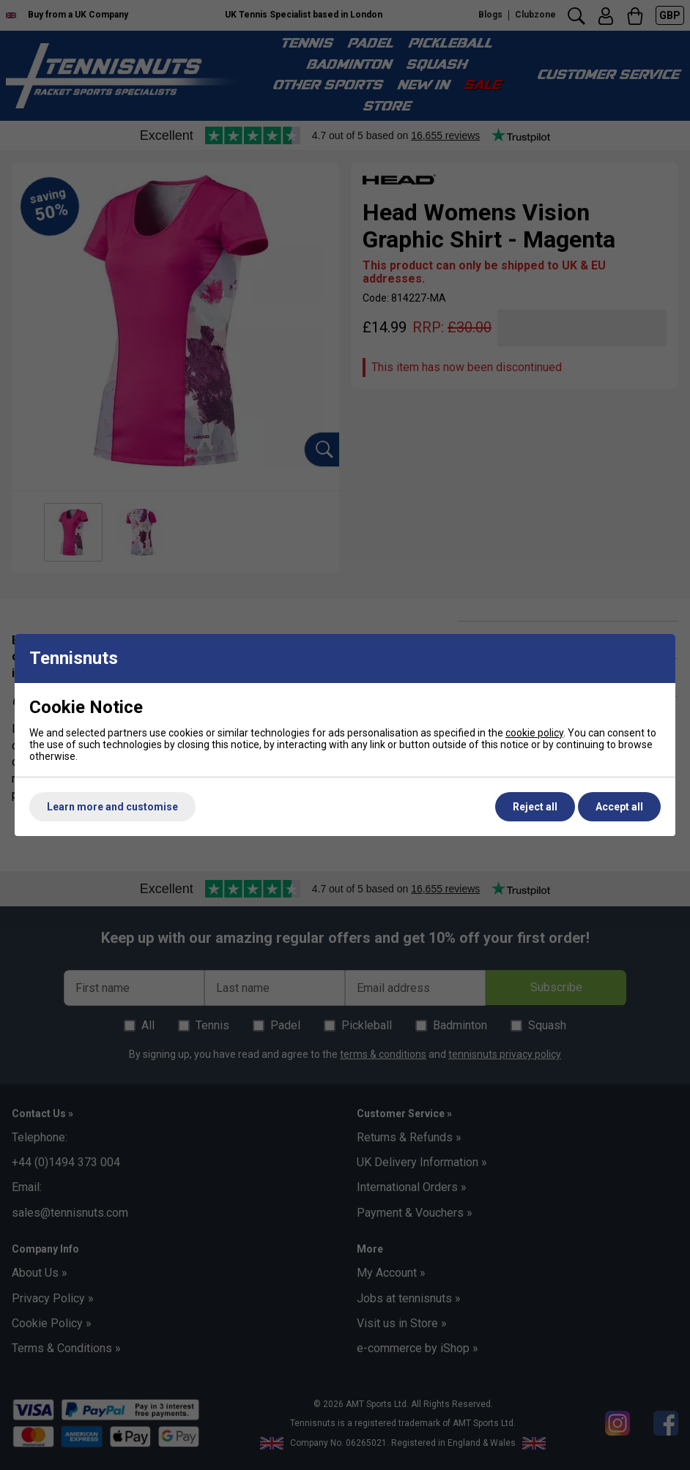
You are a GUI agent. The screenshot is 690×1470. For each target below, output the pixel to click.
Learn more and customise (112, 807)
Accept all (619, 807)
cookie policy (534, 733)
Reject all (535, 807)
